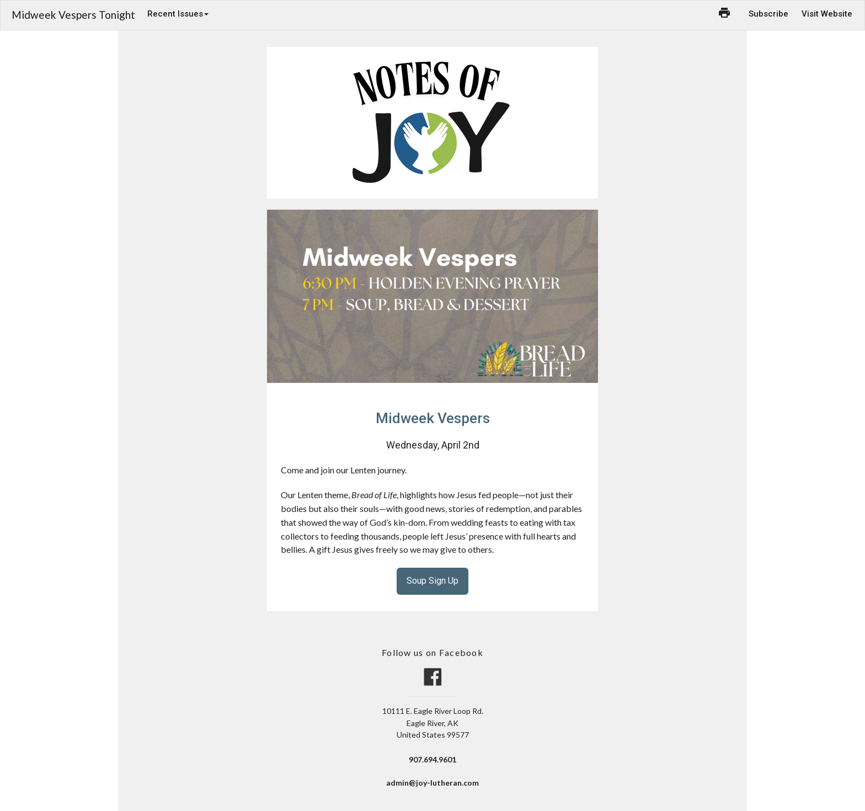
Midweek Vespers (433, 418)
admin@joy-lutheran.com (432, 782)
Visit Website (827, 14)
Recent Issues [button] (178, 14)
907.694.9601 (432, 759)
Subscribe (768, 14)
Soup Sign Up (432, 580)
